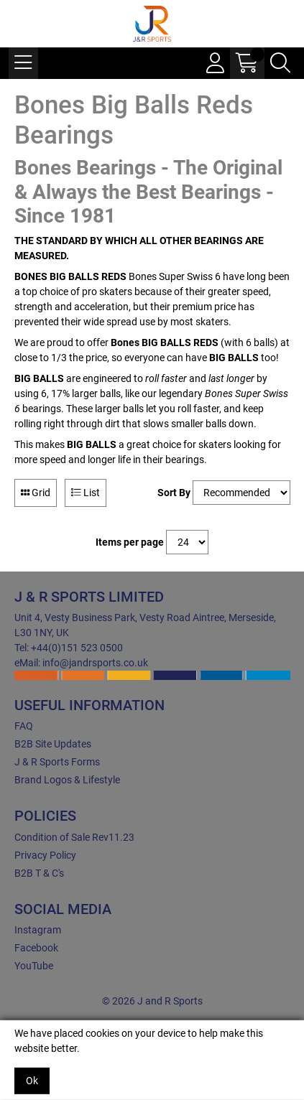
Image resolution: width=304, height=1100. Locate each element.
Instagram (37, 930)
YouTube (33, 965)
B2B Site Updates (52, 744)
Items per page (130, 542)
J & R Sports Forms (57, 762)
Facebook (36, 948)
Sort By (173, 492)
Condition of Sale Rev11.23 (74, 837)
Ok (32, 1080)
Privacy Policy (45, 855)
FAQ (23, 726)
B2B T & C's (39, 873)
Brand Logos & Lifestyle (67, 780)
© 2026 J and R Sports (152, 1001)
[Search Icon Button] (280, 63)
